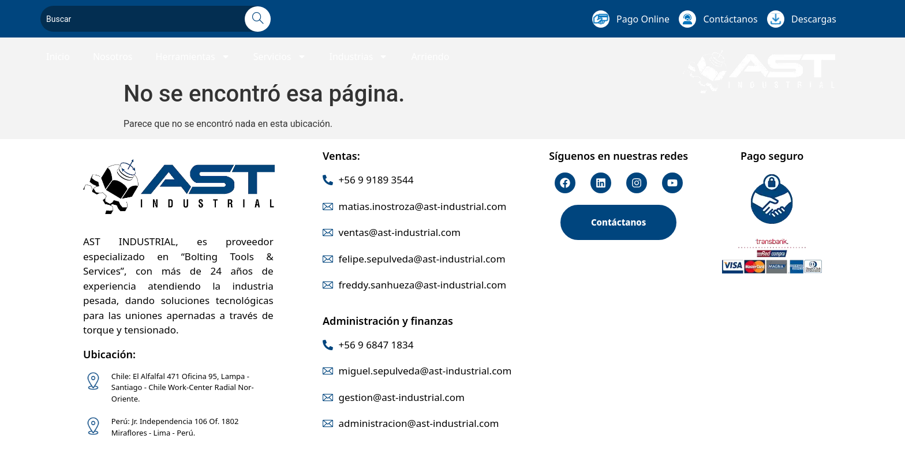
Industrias (359, 56)
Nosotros (113, 56)
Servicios (279, 56)
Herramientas (193, 56)
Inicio (58, 56)
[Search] (258, 19)
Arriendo (430, 56)
